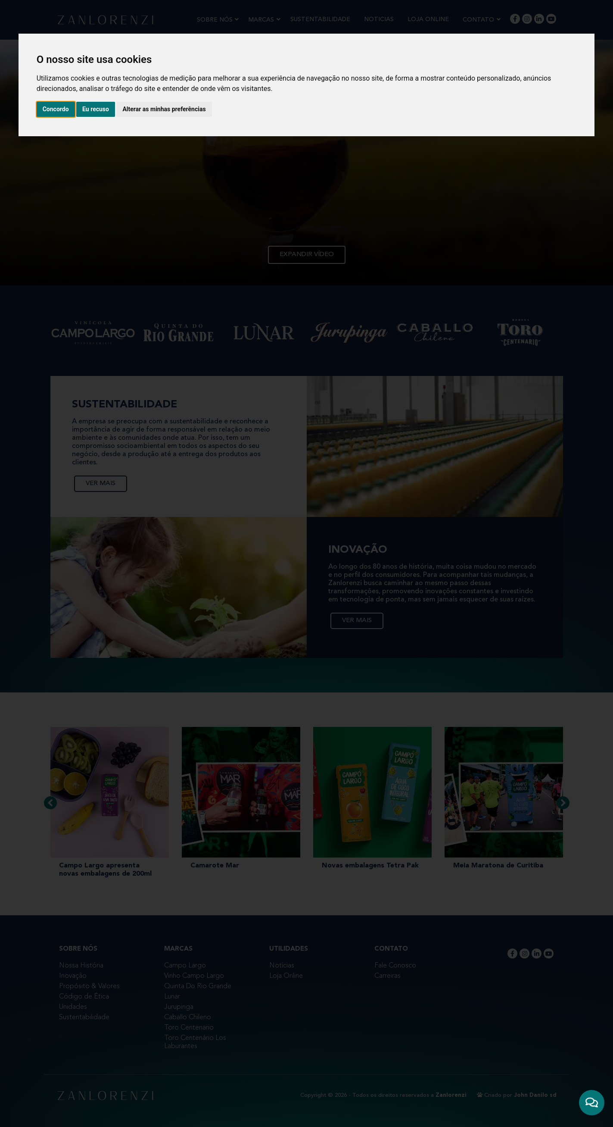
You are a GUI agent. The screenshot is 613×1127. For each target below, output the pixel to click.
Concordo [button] (56, 109)
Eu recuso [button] (95, 109)
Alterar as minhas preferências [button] (163, 109)
